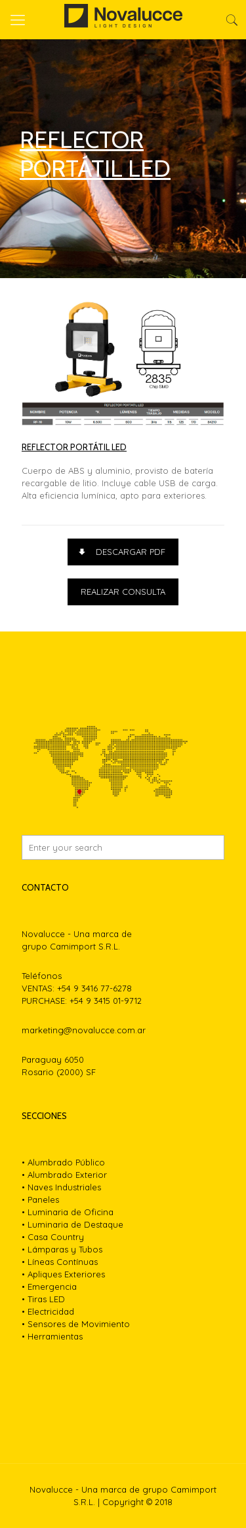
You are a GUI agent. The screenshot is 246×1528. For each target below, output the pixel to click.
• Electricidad (48, 1311)
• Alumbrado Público (63, 1162)
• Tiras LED (43, 1299)
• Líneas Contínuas (60, 1261)
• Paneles (40, 1199)
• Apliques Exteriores (63, 1274)
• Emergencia (49, 1286)
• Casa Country (53, 1237)
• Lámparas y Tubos (62, 1249)
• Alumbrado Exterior (64, 1174)
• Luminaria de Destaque (72, 1224)
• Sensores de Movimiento (76, 1324)
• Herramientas (52, 1336)
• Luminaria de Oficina (67, 1212)
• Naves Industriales (61, 1187)
